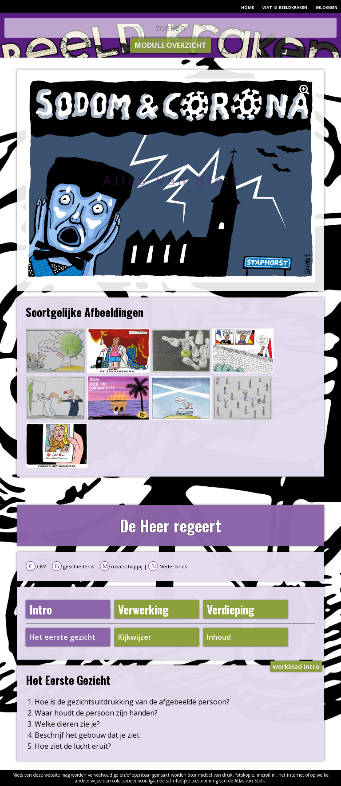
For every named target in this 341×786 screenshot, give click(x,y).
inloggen (326, 7)
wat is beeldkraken (284, 7)
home (247, 7)
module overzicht (170, 45)
